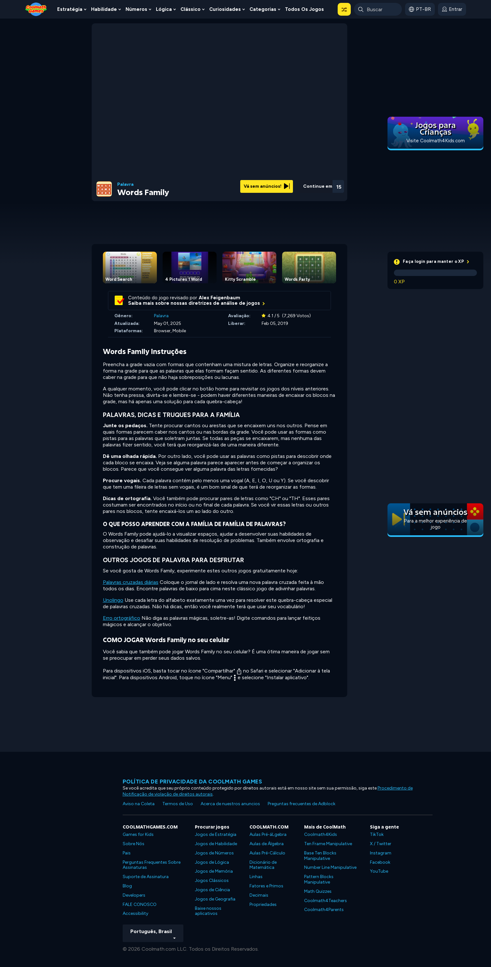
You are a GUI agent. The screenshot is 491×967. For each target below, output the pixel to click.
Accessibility (135, 913)
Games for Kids (138, 834)
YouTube (379, 871)
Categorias (262, 9)
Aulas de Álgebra (266, 843)
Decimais (258, 895)
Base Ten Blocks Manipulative (320, 855)
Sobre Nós (133, 843)
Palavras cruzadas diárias (130, 582)
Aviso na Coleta (139, 803)
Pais (127, 853)
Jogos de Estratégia (215, 834)
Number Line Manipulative (330, 867)
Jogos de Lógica (212, 862)
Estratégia (69, 9)
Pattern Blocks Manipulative (319, 879)
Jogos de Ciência (212, 889)
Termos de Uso (177, 803)
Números (136, 9)
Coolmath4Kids (320, 834)
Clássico (190, 9)
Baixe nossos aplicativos (208, 911)
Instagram (380, 853)
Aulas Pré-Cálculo (267, 853)
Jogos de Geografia (215, 899)
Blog (127, 886)
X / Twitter (380, 843)
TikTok (377, 834)
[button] (344, 9)
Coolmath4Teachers (325, 900)
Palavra (125, 184)
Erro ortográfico (121, 618)
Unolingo (113, 600)
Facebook (380, 862)
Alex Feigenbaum (219, 298)
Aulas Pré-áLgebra (268, 834)
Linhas (256, 876)
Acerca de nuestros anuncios (230, 803)
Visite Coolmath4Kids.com (435, 141)
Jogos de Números (214, 853)
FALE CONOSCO (140, 904)
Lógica (164, 9)
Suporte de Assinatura (146, 876)
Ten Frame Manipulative (328, 843)
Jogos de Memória (214, 871)
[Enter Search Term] (378, 9)
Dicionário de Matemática (263, 865)
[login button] (452, 9)
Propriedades (263, 904)
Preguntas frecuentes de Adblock (301, 803)
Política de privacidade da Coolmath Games (192, 781)
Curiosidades (225, 9)
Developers (134, 895)
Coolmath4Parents (324, 909)
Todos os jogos (304, 9)
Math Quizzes (318, 891)
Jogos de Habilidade (216, 843)
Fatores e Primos (266, 886)
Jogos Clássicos (212, 880)
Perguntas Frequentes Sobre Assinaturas (151, 865)
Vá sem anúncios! (267, 186)
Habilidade (104, 9)
